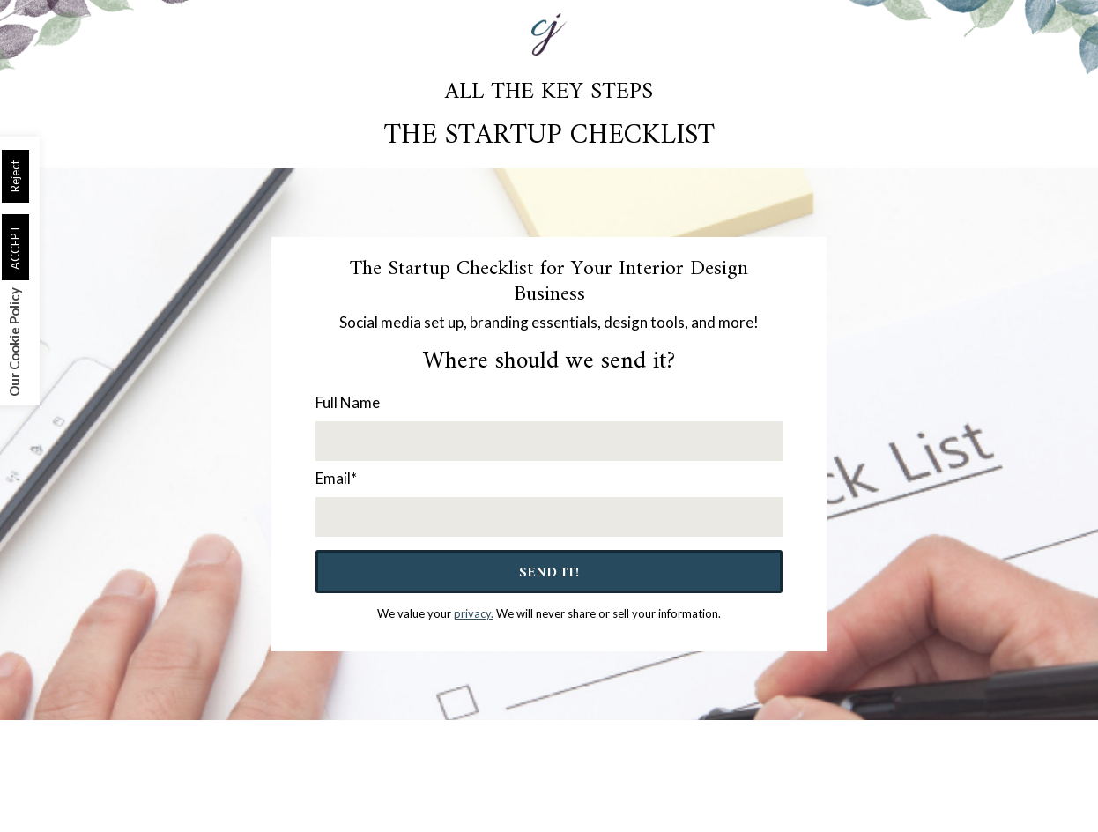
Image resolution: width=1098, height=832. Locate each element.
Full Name (347, 402)
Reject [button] (15, 176)
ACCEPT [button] (15, 247)
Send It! (549, 573)
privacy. (473, 613)
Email (336, 478)
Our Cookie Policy (14, 342)
